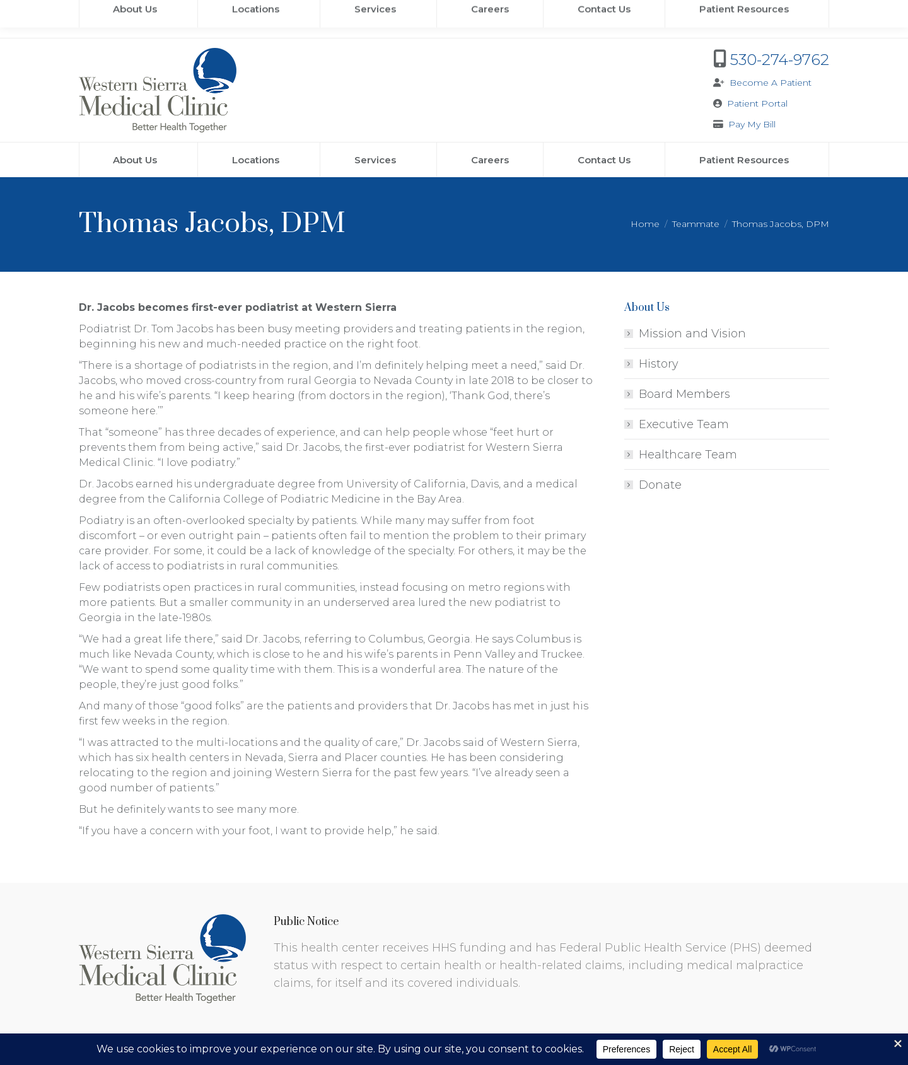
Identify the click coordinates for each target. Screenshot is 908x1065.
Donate (660, 485)
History (658, 364)
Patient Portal (757, 103)
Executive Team (684, 424)
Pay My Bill (752, 124)
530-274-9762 (779, 59)
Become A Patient (771, 82)
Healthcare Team (688, 455)
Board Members (684, 394)
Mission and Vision (692, 333)
